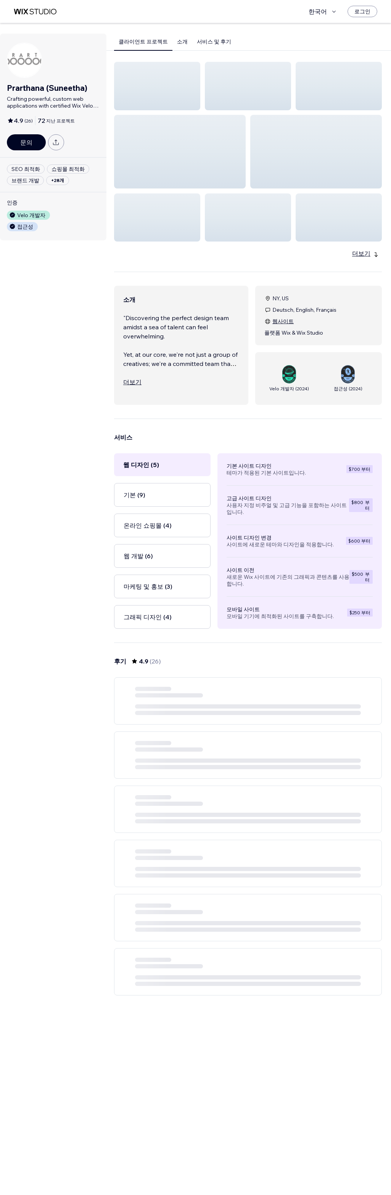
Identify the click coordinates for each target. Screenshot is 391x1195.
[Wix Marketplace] (35, 11)
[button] (157, 86)
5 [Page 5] (275, 1174)
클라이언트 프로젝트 (143, 41)
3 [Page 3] (247, 1174)
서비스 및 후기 (214, 41)
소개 (182, 41)
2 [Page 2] (234, 1174)
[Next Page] (289, 1174)
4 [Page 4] (262, 1174)
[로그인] (362, 11)
